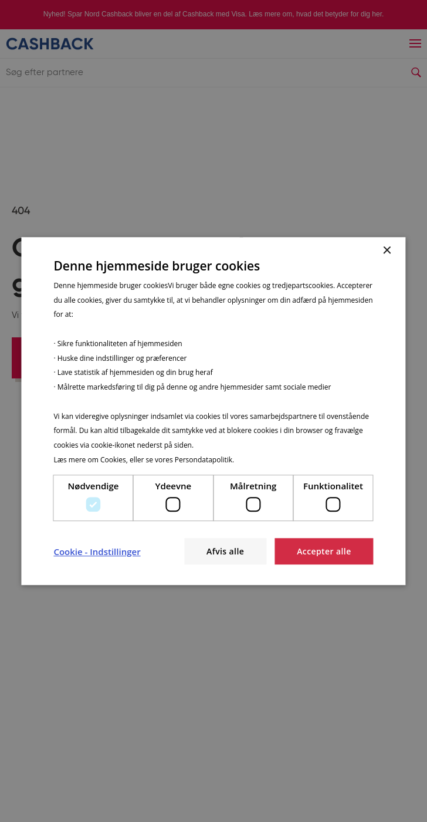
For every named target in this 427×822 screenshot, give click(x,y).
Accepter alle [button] (324, 551)
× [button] (386, 250)
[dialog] (213, 411)
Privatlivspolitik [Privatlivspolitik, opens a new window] (260, 460)
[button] (96, 551)
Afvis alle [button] (225, 551)
